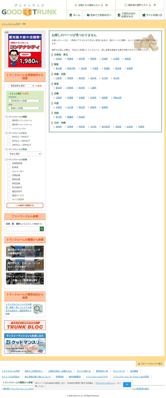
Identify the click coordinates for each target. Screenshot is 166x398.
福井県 (93, 78)
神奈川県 (71, 68)
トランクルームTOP (11, 24)
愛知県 (59, 88)
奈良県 (93, 97)
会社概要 (134, 371)
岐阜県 (82, 88)
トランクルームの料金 (17, 149)
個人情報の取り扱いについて (38, 377)
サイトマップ (119, 371)
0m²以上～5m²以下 (20, 137)
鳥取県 (93, 107)
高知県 (82, 117)
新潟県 (82, 78)
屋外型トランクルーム (22, 124)
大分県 (93, 127)
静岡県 (70, 88)
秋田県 (93, 59)
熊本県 (82, 127)
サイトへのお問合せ (11, 377)
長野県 (70, 78)
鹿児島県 (106, 127)
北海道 (59, 59)
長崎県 (118, 127)
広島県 (59, 107)
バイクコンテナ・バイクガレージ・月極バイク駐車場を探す (24, 278)
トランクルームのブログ (97, 377)
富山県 (116, 78)
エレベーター (18, 171)
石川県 (105, 78)
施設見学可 (17, 191)
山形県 (116, 59)
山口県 (70, 107)
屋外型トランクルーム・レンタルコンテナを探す (24, 265)
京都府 (82, 97)
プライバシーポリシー (105, 383)
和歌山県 (117, 97)
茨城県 (107, 68)
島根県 (105, 107)
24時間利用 (17, 163)
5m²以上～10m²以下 (21, 141)
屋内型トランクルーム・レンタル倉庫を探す (24, 251)
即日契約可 (17, 187)
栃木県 (118, 68)
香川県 (59, 117)
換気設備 (16, 179)
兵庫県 (70, 97)
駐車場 (15, 167)
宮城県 (105, 59)
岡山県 (82, 107)
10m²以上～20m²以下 (21, 145)
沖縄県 (141, 127)
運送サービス (18, 195)
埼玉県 (84, 68)
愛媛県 (70, 117)
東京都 (59, 68)
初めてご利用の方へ (34, 371)
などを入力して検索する (24, 224)
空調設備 (16, 175)
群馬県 (130, 68)
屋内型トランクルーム (22, 120)
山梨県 (59, 78)
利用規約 (60, 377)
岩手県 (82, 59)
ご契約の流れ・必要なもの (60, 371)
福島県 (128, 59)
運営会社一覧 (102, 371)
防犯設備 (16, 183)
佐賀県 (130, 127)
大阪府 (59, 97)
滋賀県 (105, 97)
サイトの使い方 (84, 371)
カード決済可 (18, 199)
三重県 (93, 88)
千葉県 (95, 68)
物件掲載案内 (75, 377)
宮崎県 (70, 127)
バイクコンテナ (19, 128)
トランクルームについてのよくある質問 (131, 377)
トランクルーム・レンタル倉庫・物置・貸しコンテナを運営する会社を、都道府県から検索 (19, 309)
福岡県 (59, 127)
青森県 (70, 59)
